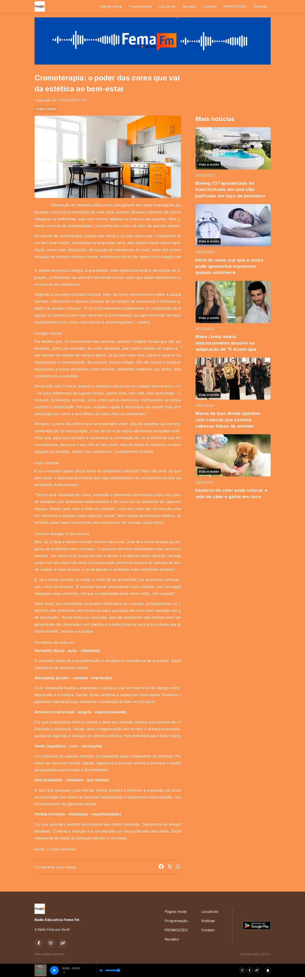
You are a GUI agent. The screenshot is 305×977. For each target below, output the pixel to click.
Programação (140, 6)
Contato (210, 6)
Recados (189, 6)
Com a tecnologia (256, 954)
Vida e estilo (46, 109)
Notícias (260, 6)
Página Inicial (111, 6)
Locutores (167, 6)
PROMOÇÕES (235, 6)
